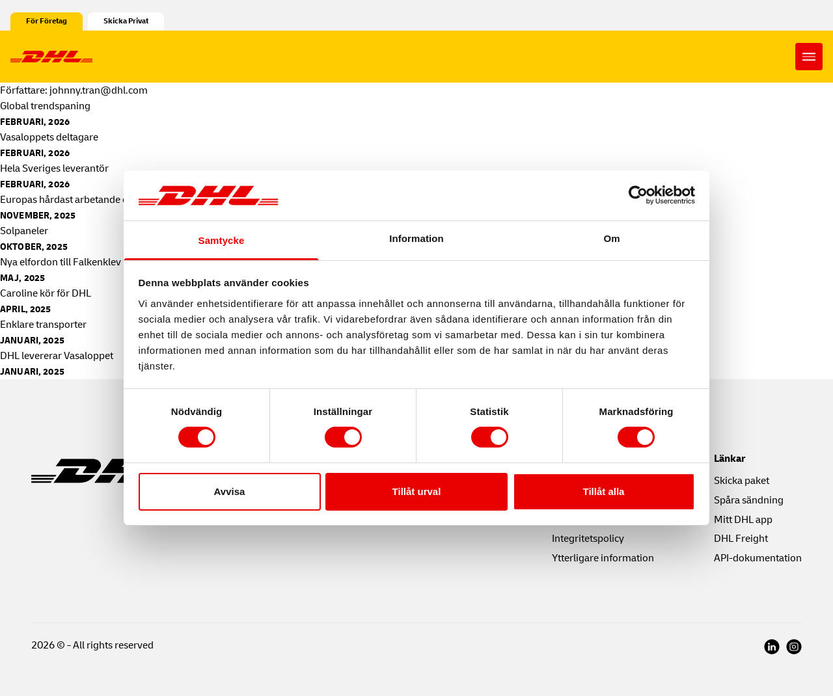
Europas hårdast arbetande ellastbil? (83, 199)
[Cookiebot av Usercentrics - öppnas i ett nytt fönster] (638, 195)
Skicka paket (741, 480)
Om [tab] (611, 238)
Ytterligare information (603, 558)
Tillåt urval (416, 491)
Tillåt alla (604, 491)
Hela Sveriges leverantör (55, 168)
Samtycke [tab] (221, 240)
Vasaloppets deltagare (49, 137)
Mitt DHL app (743, 519)
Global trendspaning (45, 106)
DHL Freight (741, 538)
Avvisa (229, 491)
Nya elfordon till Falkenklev (60, 262)
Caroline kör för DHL (45, 293)
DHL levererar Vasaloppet (56, 355)
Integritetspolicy (588, 538)
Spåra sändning (749, 500)
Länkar (729, 458)
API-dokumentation (758, 558)
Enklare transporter (43, 324)
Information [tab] (416, 238)
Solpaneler (24, 230)
